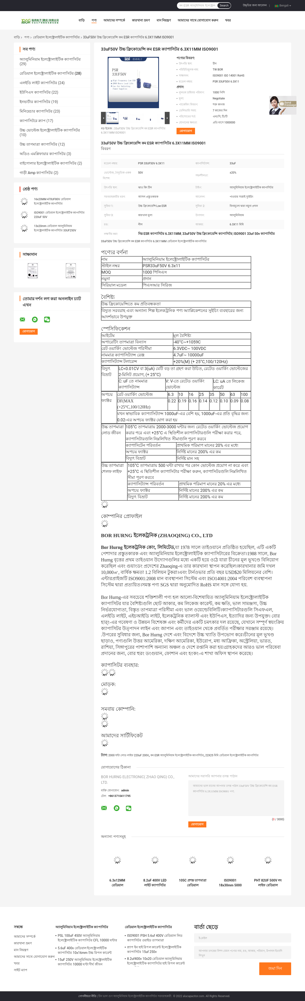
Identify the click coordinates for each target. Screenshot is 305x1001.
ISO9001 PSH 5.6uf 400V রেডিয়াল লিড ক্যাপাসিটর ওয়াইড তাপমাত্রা (154, 938)
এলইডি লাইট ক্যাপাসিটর (38, 83)
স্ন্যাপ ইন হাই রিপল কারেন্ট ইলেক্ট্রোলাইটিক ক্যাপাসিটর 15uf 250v (154, 949)
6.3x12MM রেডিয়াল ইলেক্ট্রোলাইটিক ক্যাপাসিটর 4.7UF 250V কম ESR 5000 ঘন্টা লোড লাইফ (117, 883)
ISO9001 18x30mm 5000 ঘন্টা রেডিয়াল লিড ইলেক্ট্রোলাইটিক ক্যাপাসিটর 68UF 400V (230, 883)
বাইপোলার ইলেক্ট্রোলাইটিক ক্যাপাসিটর (48, 163)
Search (224, 5)
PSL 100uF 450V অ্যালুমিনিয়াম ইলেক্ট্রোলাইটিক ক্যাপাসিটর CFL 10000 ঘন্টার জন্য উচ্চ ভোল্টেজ (87, 938)
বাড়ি (82, 20)
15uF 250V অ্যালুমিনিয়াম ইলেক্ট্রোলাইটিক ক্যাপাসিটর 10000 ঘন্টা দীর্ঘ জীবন (85, 962)
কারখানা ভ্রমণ (140, 20)
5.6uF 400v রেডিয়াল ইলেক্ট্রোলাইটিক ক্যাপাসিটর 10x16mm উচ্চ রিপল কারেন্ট (85, 950)
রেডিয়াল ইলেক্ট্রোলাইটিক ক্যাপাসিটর (56, 37)
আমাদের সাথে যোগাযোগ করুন (198, 20)
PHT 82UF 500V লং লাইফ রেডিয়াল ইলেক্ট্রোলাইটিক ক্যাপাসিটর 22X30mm (268, 883)
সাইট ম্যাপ (20, 970)
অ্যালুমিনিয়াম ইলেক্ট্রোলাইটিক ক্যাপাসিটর (50, 59)
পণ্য (94, 20)
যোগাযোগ (186, 131)
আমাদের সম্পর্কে (114, 20)
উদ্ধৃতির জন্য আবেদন (255, 5)
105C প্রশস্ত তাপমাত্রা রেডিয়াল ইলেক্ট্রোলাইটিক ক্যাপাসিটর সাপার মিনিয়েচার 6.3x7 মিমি (192, 883)
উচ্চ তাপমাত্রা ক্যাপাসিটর (38, 144)
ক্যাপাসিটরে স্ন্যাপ (33, 121)
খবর (228, 20)
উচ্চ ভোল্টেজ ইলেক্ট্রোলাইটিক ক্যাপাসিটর (50, 130)
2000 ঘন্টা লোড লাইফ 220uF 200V (128, 755)
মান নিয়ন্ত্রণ (164, 20)
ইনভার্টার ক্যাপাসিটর (35, 102)
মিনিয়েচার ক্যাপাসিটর (36, 111)
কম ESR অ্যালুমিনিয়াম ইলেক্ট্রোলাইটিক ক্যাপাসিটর (177, 755)
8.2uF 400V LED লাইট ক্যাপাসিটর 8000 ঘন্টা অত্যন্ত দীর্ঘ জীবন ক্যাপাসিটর (155, 883)
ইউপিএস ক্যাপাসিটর (35, 92)
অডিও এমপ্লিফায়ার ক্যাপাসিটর (43, 154)
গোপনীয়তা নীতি (87, 996)
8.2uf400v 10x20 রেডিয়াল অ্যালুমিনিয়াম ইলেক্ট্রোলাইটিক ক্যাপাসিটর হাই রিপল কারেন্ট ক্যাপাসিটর (156, 962)
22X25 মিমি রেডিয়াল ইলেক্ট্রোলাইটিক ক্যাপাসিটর (231, 755)
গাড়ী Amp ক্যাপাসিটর (36, 173)
